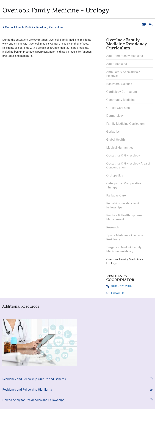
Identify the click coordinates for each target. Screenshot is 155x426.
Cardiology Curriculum (121, 91)
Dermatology (115, 115)
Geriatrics (113, 131)
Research (112, 227)
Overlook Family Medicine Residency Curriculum (34, 26)
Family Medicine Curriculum (125, 123)
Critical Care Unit (118, 107)
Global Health (115, 139)
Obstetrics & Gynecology (123, 155)
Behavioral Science (119, 83)
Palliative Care (116, 195)
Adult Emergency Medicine (124, 55)
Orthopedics (114, 175)
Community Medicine (120, 99)
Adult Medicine (116, 63)
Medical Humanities (119, 147)
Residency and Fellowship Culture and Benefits (77, 379)
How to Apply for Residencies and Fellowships (77, 400)
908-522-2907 (122, 286)
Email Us (118, 293)
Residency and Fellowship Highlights (77, 389)
